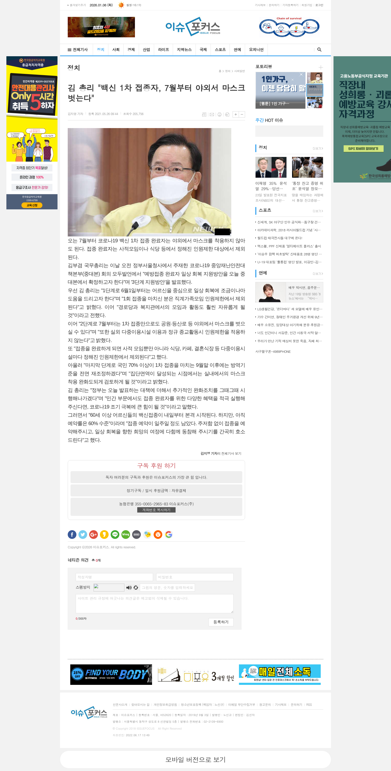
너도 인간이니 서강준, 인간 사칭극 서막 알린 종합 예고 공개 (290, 332)
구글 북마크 (168, 534)
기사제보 (260, 5)
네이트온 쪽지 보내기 (147, 534)
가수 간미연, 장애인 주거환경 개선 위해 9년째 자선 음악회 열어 (290, 316)
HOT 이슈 (269, 120)
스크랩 (227, 114)
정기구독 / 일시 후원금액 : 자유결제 (156, 490)
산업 (146, 49)
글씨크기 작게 (242, 114)
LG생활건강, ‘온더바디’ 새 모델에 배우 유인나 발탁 (290, 309)
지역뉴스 (184, 49)
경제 (131, 49)
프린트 (219, 114)
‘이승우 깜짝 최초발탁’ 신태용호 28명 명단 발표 (290, 254)
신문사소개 (120, 705)
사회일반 (239, 71)
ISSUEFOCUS (146, 728)
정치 (100, 49)
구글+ (93, 534)
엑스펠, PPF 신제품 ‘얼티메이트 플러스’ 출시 (289, 246)
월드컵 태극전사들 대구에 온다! (279, 237)
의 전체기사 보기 (221, 453)
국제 (203, 49)
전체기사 (80, 49)
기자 (75, 113)
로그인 (319, 5)
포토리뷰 (263, 66)
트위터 (82, 534)
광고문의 (265, 705)
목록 (204, 114)
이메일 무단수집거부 (241, 705)
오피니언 (256, 49)
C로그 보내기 (158, 534)
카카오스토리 (104, 534)
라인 (115, 534)
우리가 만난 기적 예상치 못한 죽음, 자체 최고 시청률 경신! (290, 340)
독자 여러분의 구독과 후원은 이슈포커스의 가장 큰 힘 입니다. (157, 477)
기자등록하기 (290, 5)
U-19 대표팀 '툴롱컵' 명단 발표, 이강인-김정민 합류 (290, 261)
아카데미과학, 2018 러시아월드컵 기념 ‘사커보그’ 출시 (290, 230)
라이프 (163, 49)
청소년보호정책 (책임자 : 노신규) (202, 705)
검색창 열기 (318, 49)
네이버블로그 (125, 534)
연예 (237, 49)
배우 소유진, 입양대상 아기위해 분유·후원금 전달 (290, 324)
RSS (309, 705)
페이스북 (72, 534)
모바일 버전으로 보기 (195, 759)
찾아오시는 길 (140, 705)
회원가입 (307, 5)
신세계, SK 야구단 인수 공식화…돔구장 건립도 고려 (290, 222)
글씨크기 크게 (236, 114)
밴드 (136, 534)
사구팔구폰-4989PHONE (273, 351)
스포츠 (220, 49)
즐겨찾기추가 (78, 5)
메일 (211, 114)
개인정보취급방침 (165, 705)
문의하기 (274, 5)
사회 (116, 49)
